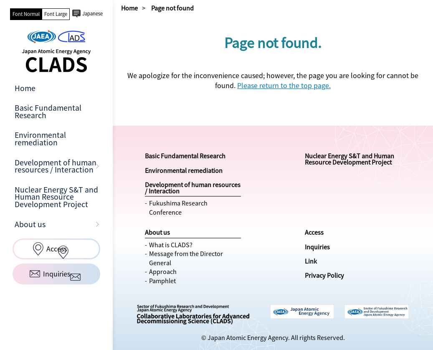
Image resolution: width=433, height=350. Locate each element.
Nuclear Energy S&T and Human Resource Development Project (56, 197)
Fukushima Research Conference (178, 207)
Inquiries (317, 246)
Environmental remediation (40, 138)
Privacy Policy (324, 275)
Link (311, 261)
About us (30, 224)
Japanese (92, 13)
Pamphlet (162, 280)
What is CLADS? (170, 244)
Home (25, 88)
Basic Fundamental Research (48, 111)
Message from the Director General (186, 258)
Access (314, 232)
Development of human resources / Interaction (55, 166)
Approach (163, 271)
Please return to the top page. (284, 85)
